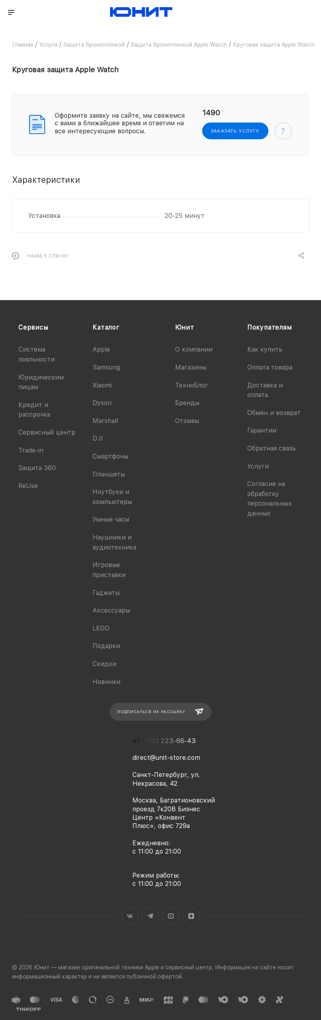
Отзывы (187, 421)
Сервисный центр (46, 432)
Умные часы (111, 519)
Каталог (106, 327)
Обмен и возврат (274, 413)
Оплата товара (269, 367)
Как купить (264, 349)
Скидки (104, 664)
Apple (101, 349)
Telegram (150, 916)
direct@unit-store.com (166, 757)
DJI (98, 438)
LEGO (101, 628)
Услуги (258, 466)
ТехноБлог (191, 385)
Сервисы (33, 327)
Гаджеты (106, 593)
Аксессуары (111, 610)
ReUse (28, 486)
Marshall (105, 421)
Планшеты (109, 474)
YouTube (170, 916)
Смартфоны (110, 456)
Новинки (106, 682)
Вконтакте (130, 916)
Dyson (102, 403)
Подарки (106, 646)
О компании (194, 349)
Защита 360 (37, 468)
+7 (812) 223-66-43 (164, 740)
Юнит (184, 327)
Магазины (190, 367)
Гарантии (261, 430)
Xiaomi (102, 385)
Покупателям (269, 327)
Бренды (187, 403)
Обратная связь (271, 448)
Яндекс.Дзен (191, 916)
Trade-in (30, 450)
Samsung (106, 367)
